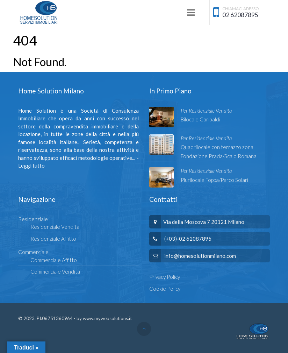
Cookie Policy (164, 288)
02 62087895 (240, 15)
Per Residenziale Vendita (206, 110)
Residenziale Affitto (53, 238)
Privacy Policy (164, 277)
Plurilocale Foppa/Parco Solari (214, 180)
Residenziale (33, 219)
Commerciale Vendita (55, 271)
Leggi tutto (31, 165)
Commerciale (33, 252)
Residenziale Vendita (54, 227)
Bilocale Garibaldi (200, 119)
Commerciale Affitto (53, 260)
